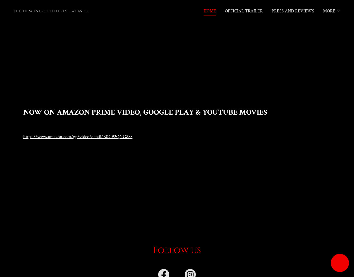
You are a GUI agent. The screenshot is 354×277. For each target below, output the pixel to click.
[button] (332, 11)
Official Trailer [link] (244, 11)
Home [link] (210, 11)
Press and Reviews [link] (293, 11)
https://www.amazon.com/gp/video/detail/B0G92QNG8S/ (77, 137)
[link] (93, 11)
